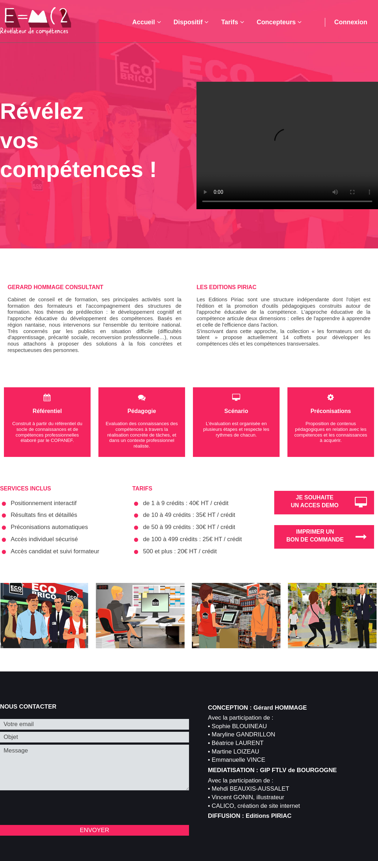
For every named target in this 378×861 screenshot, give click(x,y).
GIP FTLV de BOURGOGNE (298, 770)
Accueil (146, 22)
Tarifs (232, 22)
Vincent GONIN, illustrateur (248, 797)
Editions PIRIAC (268, 815)
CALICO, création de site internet (256, 805)
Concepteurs (279, 22)
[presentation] (54, 809)
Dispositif (191, 22)
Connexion (350, 22)
